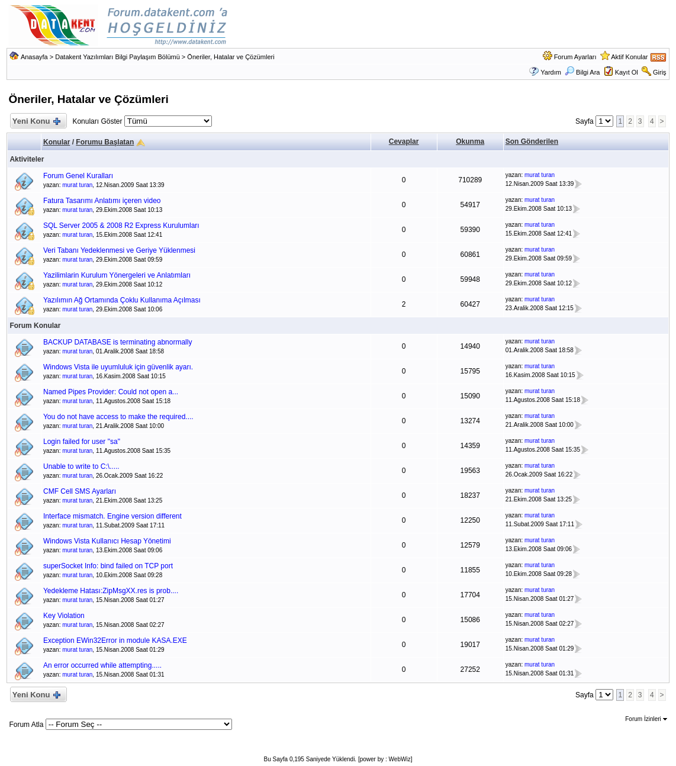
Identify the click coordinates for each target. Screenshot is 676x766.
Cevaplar (404, 141)
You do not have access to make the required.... (118, 417)
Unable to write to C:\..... (81, 466)
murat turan (77, 185)
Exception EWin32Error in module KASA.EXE (115, 640)
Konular (56, 142)
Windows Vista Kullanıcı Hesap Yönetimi (107, 541)
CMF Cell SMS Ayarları (79, 491)
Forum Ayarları (575, 56)
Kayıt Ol (626, 72)
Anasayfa (34, 56)
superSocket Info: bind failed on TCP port (108, 566)
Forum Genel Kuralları (78, 176)
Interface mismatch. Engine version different (112, 516)
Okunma (470, 141)
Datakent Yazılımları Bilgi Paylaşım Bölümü (117, 56)
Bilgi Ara (582, 72)
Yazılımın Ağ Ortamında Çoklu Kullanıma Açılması (122, 300)
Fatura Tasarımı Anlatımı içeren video (102, 201)
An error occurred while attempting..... (102, 665)
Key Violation (64, 615)
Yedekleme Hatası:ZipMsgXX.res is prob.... (110, 591)
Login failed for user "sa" (81, 441)
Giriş (660, 72)
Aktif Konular (629, 56)
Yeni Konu (36, 122)
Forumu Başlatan (105, 142)
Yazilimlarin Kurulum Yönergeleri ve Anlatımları (117, 275)
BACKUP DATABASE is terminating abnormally (117, 342)
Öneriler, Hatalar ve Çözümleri (230, 56)
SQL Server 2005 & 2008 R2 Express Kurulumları (121, 225)
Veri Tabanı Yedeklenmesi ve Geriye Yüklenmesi (119, 250)
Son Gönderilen (532, 141)
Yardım (550, 72)
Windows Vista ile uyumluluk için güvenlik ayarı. (118, 367)
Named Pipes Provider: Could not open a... (110, 392)
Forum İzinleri (646, 719)
